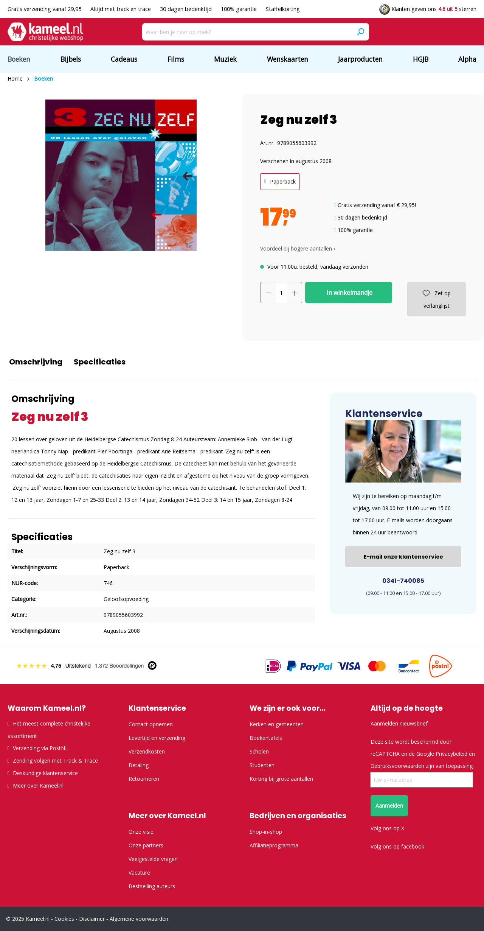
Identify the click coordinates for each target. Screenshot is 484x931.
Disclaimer (92, 918)
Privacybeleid (451, 753)
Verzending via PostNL (40, 748)
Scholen (259, 751)
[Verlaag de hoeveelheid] (268, 292)
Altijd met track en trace (121, 8)
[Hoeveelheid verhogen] (294, 292)
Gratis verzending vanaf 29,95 (45, 8)
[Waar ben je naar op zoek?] (247, 31)
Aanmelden (389, 805)
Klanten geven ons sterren (427, 8)
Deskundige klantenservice (45, 773)
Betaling (139, 765)
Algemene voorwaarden (139, 918)
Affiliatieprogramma (274, 845)
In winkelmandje (348, 292)
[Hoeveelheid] (281, 292)
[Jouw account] (432, 32)
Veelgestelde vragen (153, 858)
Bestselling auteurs (152, 886)
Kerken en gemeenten (277, 724)
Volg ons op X (387, 828)
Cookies (64, 918)
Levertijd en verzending (157, 737)
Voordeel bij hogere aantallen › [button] (297, 248)
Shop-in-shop (266, 831)
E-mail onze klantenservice (403, 556)
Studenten (262, 765)
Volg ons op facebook (397, 846)
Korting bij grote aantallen (281, 778)
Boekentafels (266, 737)
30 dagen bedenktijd (186, 8)
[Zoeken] (360, 31)
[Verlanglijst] (456, 32)
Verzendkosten (147, 751)
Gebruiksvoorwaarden (397, 765)
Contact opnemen (151, 724)
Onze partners (146, 845)
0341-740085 (403, 580)
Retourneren (144, 778)
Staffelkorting (283, 8)
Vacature (139, 872)
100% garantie (239, 8)
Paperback (283, 181)
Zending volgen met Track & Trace (55, 760)
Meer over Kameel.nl (38, 785)
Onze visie (141, 831)
